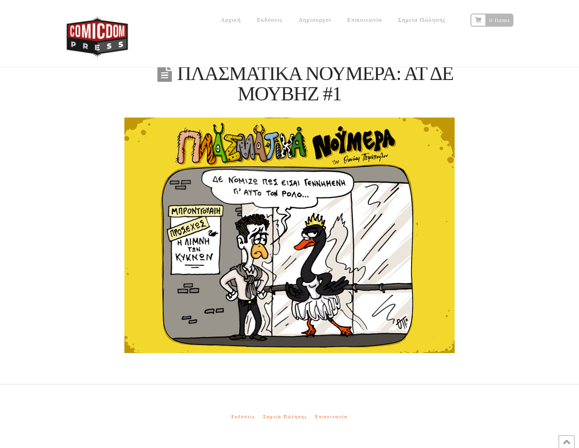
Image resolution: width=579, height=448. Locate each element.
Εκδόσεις (243, 416)
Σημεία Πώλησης (285, 416)
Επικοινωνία (331, 416)
